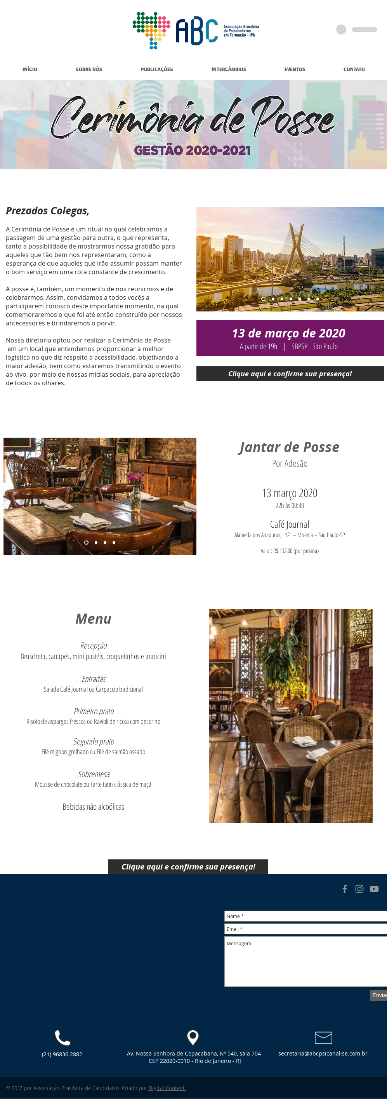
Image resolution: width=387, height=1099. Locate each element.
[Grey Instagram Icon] (359, 888)
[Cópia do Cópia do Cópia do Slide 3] (308, 299)
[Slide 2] (273, 299)
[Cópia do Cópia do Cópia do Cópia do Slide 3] (317, 299)
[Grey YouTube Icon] (374, 888)
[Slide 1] (263, 299)
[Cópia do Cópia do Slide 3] (299, 299)
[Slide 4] (291, 299)
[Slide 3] (282, 299)
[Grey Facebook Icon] (344, 888)
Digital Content (167, 1088)
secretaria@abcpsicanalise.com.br (323, 1053)
